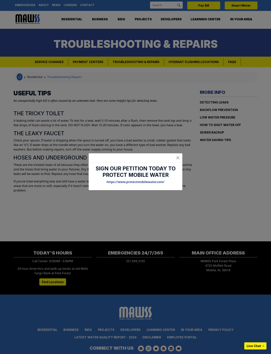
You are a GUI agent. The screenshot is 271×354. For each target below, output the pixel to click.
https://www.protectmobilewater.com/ (135, 182)
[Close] (178, 158)
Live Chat (254, 346)
